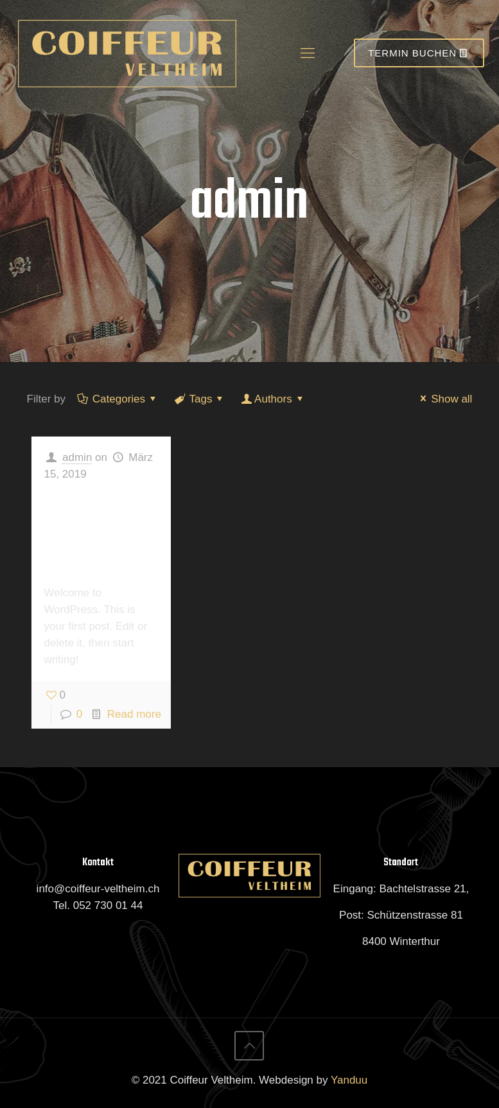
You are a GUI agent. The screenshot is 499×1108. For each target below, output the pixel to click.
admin (77, 457)
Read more (134, 714)
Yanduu (349, 1080)
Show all (444, 399)
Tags (199, 399)
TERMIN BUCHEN (419, 53)
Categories (118, 399)
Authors (273, 399)
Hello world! (90, 531)
